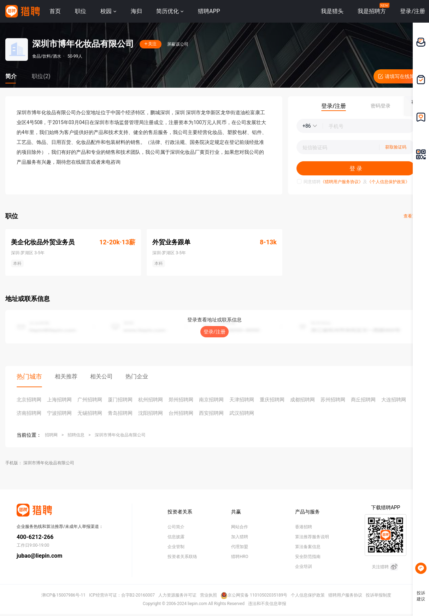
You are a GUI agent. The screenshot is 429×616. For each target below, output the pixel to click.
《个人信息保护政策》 (388, 181)
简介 (11, 76)
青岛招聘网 (120, 413)
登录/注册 (214, 332)
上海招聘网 (59, 399)
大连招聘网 (393, 399)
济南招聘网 (29, 413)
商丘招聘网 (363, 399)
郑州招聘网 (181, 399)
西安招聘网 (211, 413)
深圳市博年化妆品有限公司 (120, 434)
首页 (55, 11)
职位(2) (41, 76)
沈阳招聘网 (150, 413)
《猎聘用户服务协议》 (342, 181)
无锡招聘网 (89, 413)
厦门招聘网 (120, 399)
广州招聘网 (89, 399)
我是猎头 (332, 11)
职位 (80, 11)
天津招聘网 (241, 399)
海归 (136, 11)
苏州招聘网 (333, 399)
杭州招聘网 (150, 399)
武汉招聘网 (241, 413)
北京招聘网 (29, 399)
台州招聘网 (181, 413)
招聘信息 (75, 434)
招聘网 (51, 434)
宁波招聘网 (59, 413)
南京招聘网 (211, 399)
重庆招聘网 (272, 399)
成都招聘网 (302, 399)
